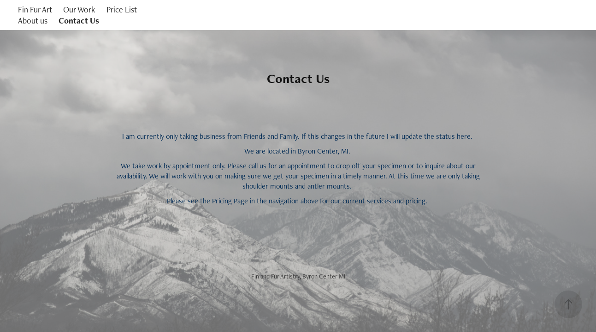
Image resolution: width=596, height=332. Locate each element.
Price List (121, 9)
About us (32, 20)
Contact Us (79, 20)
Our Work (79, 9)
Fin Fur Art (35, 9)
